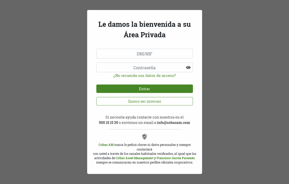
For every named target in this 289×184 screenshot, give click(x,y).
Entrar (144, 86)
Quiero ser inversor (144, 98)
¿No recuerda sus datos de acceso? (144, 72)
